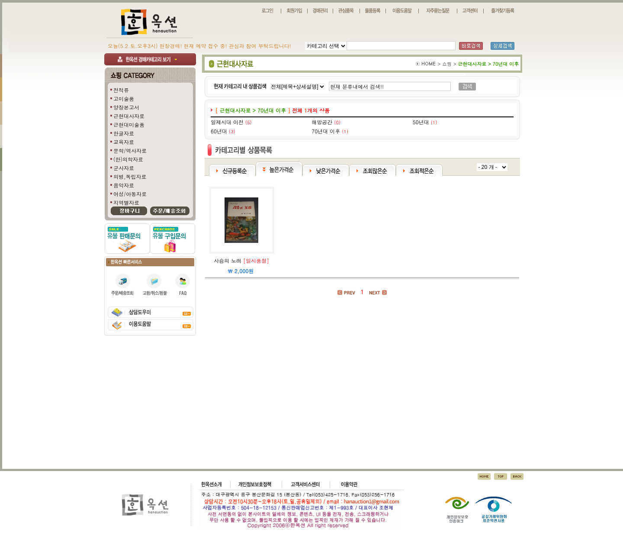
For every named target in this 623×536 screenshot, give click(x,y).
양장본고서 (126, 107)
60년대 (219, 131)
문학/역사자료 (130, 150)
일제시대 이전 (227, 122)
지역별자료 (126, 202)
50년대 (421, 122)
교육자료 (123, 141)
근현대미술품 (129, 124)
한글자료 (123, 133)
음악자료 (123, 185)
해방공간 (322, 122)
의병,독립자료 (130, 176)
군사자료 (123, 167)
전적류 (121, 90)
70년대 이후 (326, 131)
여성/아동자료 (130, 193)
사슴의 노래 (227, 260)
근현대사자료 (129, 115)
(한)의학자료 (128, 159)
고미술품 (123, 98)
